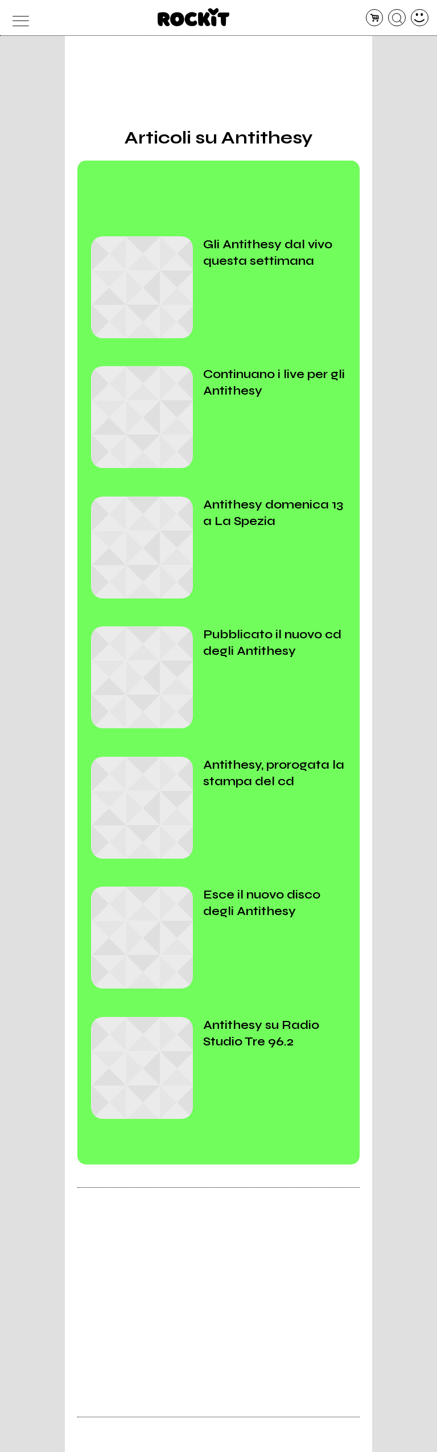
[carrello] (375, 18)
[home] (194, 17)
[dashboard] (419, 18)
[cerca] (397, 18)
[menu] (17, 18)
